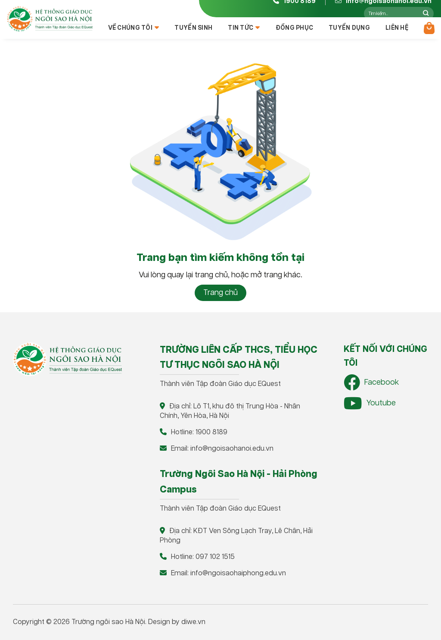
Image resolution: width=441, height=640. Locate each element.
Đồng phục (295, 28)
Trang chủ (220, 293)
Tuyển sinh (193, 28)
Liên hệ (396, 28)
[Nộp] (426, 13)
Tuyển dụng (349, 28)
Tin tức (244, 28)
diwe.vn (193, 622)
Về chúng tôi (133, 28)
